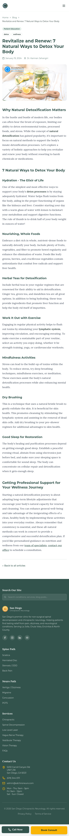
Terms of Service (43, 814)
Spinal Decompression (13, 725)
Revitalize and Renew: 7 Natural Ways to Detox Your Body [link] (30, 21)
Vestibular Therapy (11, 740)
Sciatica (6, 655)
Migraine (6, 692)
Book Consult (49, 830)
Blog (14, 17)
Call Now (15, 829)
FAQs (5, 750)
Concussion (8, 697)
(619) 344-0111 (13, 778)
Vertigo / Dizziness (11, 687)
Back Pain (7, 670)
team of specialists (35, 545)
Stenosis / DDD (9, 665)
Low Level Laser (10, 730)
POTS (5, 703)
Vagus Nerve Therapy (12, 735)
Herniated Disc (9, 660)
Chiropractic (8, 719)
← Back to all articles (13, 565)
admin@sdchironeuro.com (20, 783)
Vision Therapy (9, 745)
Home (5, 17)
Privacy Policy (24, 814)
